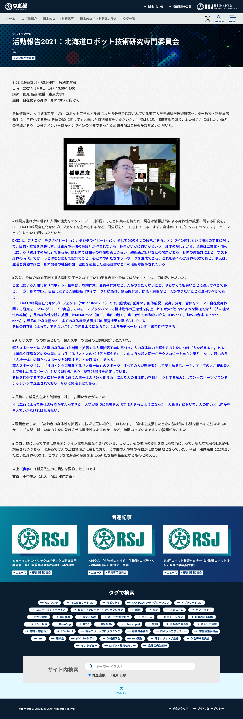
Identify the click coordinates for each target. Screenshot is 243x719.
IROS (86, 624)
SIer (41, 638)
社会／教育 (41, 617)
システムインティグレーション (150, 602)
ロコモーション (173, 617)
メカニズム (176, 610)
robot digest (132, 624)
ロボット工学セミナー (173, 631)
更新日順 (117, 675)
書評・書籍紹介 (39, 631)
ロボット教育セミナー (122, 645)
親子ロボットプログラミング (102, 631)
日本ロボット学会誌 (166, 638)
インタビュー (89, 645)
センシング (51, 602)
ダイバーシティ (85, 638)
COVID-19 (67, 631)
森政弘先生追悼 (157, 645)
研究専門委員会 (25, 58)
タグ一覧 (129, 18)
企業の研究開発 (204, 617)
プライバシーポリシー (210, 708)
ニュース (21, 572)
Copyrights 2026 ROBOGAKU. (47, 709)
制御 (138, 610)
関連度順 (97, 675)
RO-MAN (106, 624)
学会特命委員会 (200, 638)
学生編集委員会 (208, 631)
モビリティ (113, 602)
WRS (155, 624)
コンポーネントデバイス (51, 610)
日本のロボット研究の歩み (98, 18)
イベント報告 (39, 624)
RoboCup (65, 624)
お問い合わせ (156, 6)
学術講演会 (113, 638)
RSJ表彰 (137, 638)
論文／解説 (89, 617)
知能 (155, 610)
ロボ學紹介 (29, 18)
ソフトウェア (204, 610)
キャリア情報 (209, 624)
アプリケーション (192, 602)
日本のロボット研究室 (58, 18)
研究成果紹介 (140, 631)
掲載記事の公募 (182, 6)
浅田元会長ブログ (118, 617)
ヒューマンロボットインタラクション (100, 610)
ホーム (10, 18)
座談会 (60, 638)
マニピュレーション (83, 602)
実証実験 (65, 617)
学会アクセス (180, 708)
